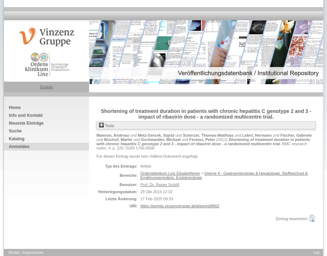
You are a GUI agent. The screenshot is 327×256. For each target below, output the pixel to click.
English (46, 87)
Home (15, 252)
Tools (106, 126)
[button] (312, 218)
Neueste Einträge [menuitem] (26, 123)
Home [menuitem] (15, 107)
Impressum (33, 252)
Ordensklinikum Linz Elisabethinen (170, 173)
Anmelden (19, 146)
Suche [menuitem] (15, 131)
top (317, 252)
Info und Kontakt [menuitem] (26, 115)
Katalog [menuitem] (16, 138)
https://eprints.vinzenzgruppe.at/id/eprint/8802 (180, 206)
